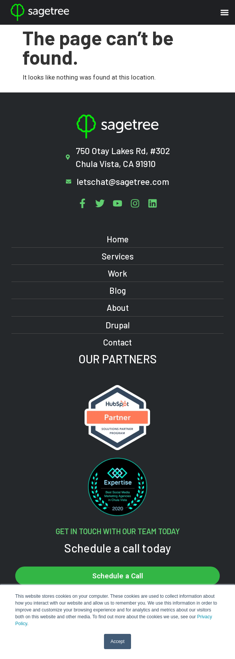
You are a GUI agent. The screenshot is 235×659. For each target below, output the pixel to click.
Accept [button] (117, 641)
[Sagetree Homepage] (64, 12)
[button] (225, 12)
